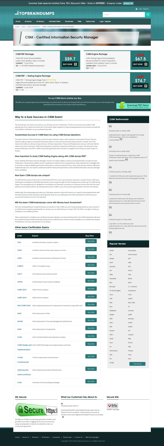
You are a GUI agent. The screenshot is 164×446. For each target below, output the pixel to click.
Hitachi (112, 331)
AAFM (112, 251)
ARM (111, 275)
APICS (130, 271)
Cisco (111, 295)
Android (112, 267)
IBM (129, 339)
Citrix (130, 295)
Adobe (112, 259)
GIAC (111, 323)
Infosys (130, 351)
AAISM (20, 321)
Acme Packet (132, 255)
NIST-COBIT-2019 (23, 305)
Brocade (112, 287)
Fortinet (131, 311)
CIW (111, 299)
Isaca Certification (34, 27)
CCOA (19, 337)
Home (18, 21)
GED (111, 319)
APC (129, 267)
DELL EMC (131, 303)
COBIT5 (20, 266)
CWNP (130, 299)
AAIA (19, 329)
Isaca (23, 27)
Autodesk (113, 279)
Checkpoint (132, 291)
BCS (111, 283)
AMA (129, 263)
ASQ (129, 275)
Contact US (78, 437)
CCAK (19, 382)
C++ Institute (132, 287)
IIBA (129, 347)
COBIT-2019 (21, 290)
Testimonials (90, 21)
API (111, 271)
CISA (19, 242)
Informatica (113, 351)
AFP (129, 259)
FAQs (79, 21)
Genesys (131, 319)
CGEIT (19, 258)
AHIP (111, 263)
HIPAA (130, 327)
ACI (111, 255)
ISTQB (112, 363)
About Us (26, 437)
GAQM (112, 315)
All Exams (28, 21)
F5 (129, 307)
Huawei (130, 335)
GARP (130, 315)
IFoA (111, 343)
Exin (111, 307)
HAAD (130, 323)
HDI (111, 327)
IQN (111, 355)
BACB (130, 279)
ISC (111, 359)
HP (129, 331)
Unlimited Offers (54, 21)
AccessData (132, 251)
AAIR (19, 313)
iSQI (129, 359)
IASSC (111, 339)
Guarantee (69, 21)
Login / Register (143, 9)
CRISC (19, 250)
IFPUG (130, 343)
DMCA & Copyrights (92, 437)
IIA (110, 347)
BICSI (130, 283)
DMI (111, 303)
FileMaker (113, 311)
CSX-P (19, 274)
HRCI (111, 335)
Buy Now (91, 241)
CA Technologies (115, 291)
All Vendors (40, 21)
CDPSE (19, 282)
